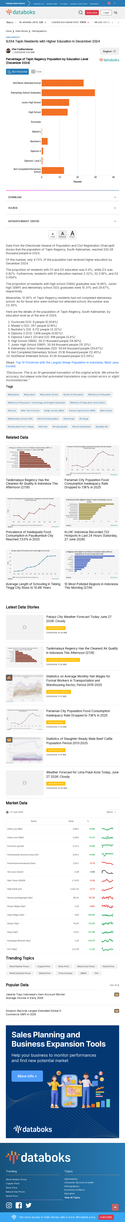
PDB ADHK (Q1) (14, 889)
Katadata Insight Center (78, 4)
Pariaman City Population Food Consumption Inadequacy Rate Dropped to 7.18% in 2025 (78, 713)
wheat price (45, 973)
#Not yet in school (30, 410)
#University (68, 418)
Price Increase (65, 973)
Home (9, 31)
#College (83, 418)
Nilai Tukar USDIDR (16, 880)
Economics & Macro (58, 692)
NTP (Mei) (12, 949)
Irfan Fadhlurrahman (22, 49)
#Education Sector (49, 394)
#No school (106, 410)
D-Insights (64, 4)
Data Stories (22, 31)
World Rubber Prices (19, 966)
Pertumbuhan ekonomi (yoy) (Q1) (23, 854)
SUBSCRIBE (106, 1217)
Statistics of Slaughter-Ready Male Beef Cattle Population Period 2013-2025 (79, 741)
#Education (29, 394)
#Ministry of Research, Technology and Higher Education (36, 402)
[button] (111, 3)
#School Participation (47, 418)
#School (12, 410)
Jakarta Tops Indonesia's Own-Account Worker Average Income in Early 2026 (35, 996)
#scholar (43, 426)
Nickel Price (108, 966)
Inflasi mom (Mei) (15, 837)
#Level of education (73, 394)
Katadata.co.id (39, 4)
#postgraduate (60, 426)
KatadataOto (94, 4)
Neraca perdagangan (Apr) (20, 897)
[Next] (118, 22)
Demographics (39, 31)
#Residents (13, 394)
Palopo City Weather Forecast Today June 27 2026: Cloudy (78, 619)
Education (69, 1193)
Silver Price (63, 966)
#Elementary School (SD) (20, 418)
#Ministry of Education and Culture (87, 402)
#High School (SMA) (54, 410)
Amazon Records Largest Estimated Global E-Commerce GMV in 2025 (34, 1012)
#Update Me (102, 426)
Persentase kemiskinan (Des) (21, 863)
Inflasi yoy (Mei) (14, 829)
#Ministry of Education (99, 394)
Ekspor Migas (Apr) (16, 906)
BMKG (84, 973)
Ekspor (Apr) (13, 923)
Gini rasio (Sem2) (15, 872)
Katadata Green (52, 4)
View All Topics (72, 1197)
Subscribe (91, 12)
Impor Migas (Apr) (15, 915)
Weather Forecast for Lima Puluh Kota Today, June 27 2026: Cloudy (82, 774)
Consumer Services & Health (63, 660)
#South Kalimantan (81, 426)
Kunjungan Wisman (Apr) (18, 940)
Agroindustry (70, 1179)
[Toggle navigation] (115, 12)
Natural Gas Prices (86, 966)
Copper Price (43, 966)
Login (106, 12)
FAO (97, 973)
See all (113, 985)
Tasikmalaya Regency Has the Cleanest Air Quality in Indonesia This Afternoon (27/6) (82, 651)
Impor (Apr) (12, 932)
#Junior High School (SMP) (82, 410)
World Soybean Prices (20, 973)
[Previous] (112, 22)
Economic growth (15, 846)
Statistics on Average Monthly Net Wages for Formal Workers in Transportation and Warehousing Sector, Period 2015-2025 (78, 680)
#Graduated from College (21, 426)
